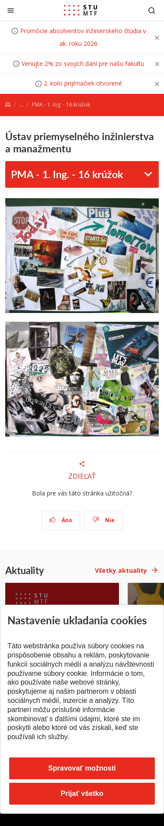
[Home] (7, 104)
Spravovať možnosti (81, 768)
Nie (103, 520)
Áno (60, 520)
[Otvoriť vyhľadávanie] (152, 10)
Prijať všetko (82, 793)
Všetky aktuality (121, 570)
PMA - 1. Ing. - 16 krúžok (67, 174)
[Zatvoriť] (10, 10)
